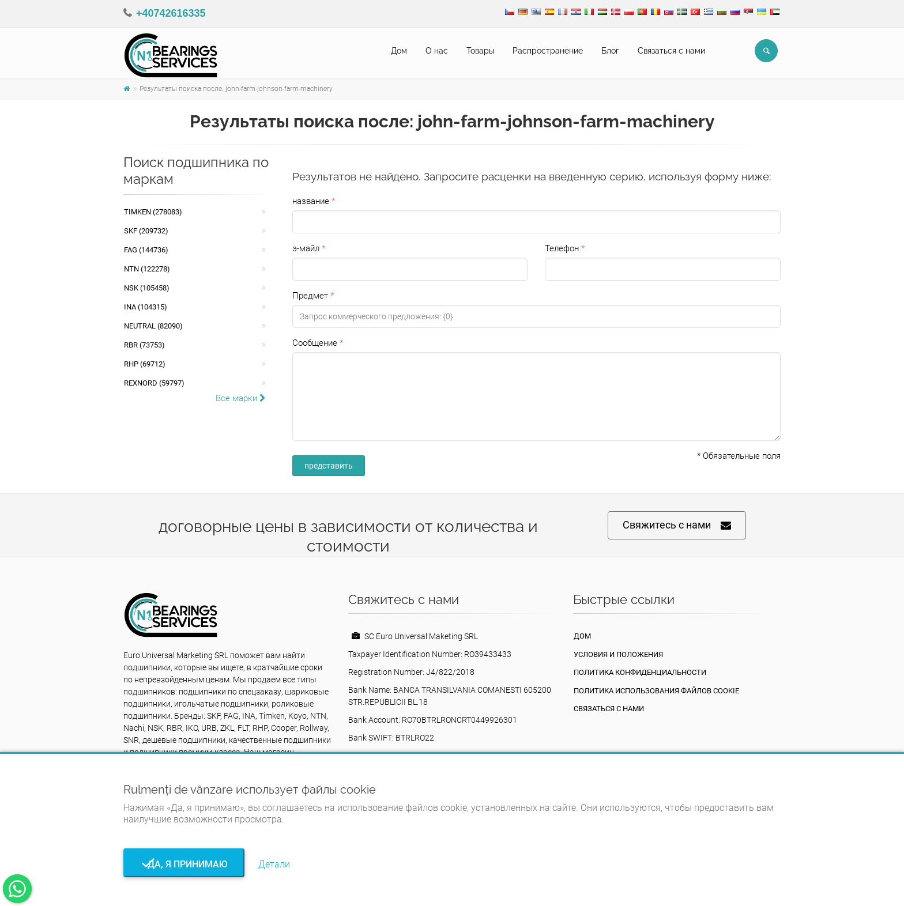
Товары (480, 50)
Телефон (562, 248)
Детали (274, 864)
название (310, 201)
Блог (610, 50)
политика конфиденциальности (640, 672)
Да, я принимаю (184, 864)
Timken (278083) (153, 211)
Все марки (241, 398)
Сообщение (314, 343)
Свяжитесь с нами (677, 525)
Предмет (310, 295)
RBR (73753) (144, 345)
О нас (436, 50)
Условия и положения (618, 654)
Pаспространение (548, 50)
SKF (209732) (146, 230)
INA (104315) (145, 307)
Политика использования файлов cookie (656, 690)
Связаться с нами (671, 50)
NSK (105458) (147, 288)
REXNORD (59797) (154, 383)
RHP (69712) (144, 364)
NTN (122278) (147, 269)
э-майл (305, 248)
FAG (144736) (146, 250)
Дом (399, 50)
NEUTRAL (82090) (153, 326)
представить (328, 465)
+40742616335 (171, 13)
